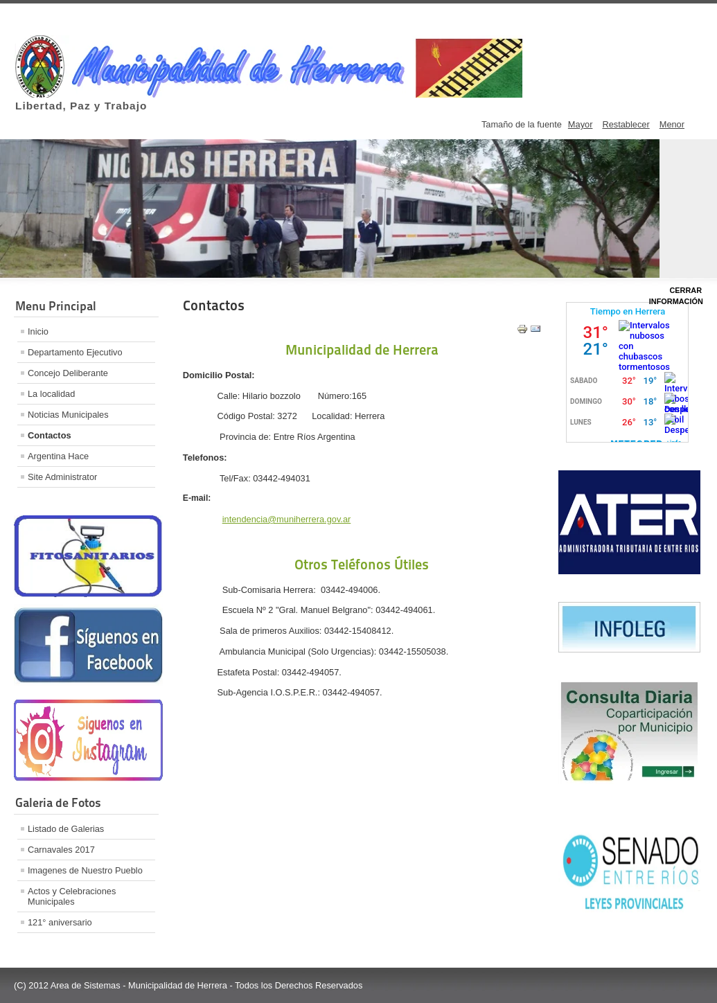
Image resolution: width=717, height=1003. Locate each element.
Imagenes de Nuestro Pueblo (85, 870)
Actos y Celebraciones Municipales (72, 896)
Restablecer (625, 124)
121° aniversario (60, 922)
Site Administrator (62, 477)
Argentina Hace (58, 456)
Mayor (580, 124)
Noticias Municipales (68, 414)
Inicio (38, 331)
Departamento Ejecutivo (75, 352)
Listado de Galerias (66, 829)
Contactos (49, 435)
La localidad (51, 394)
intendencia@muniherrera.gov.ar (286, 519)
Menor (672, 124)
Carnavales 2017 (61, 849)
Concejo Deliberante (68, 373)
